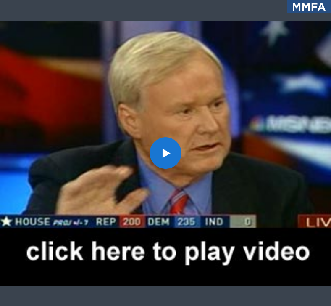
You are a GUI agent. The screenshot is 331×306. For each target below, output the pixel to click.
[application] (165, 153)
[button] (165, 153)
